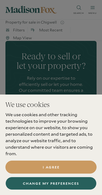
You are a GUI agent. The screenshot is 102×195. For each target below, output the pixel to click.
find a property (51, 142)
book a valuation (51, 124)
